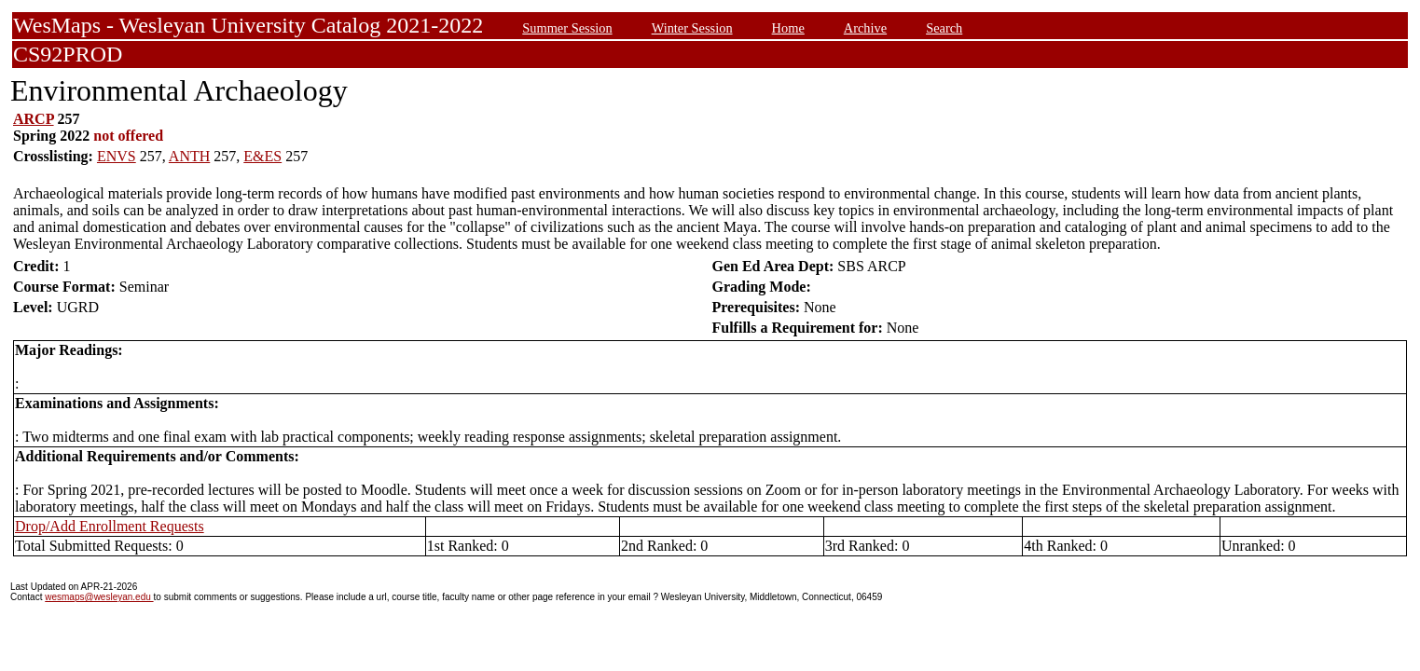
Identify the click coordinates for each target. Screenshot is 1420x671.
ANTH (189, 156)
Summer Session (567, 28)
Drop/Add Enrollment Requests (109, 526)
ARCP (33, 119)
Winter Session (692, 28)
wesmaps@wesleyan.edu (99, 597)
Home (788, 28)
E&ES (262, 156)
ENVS (116, 156)
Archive (865, 28)
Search (944, 28)
